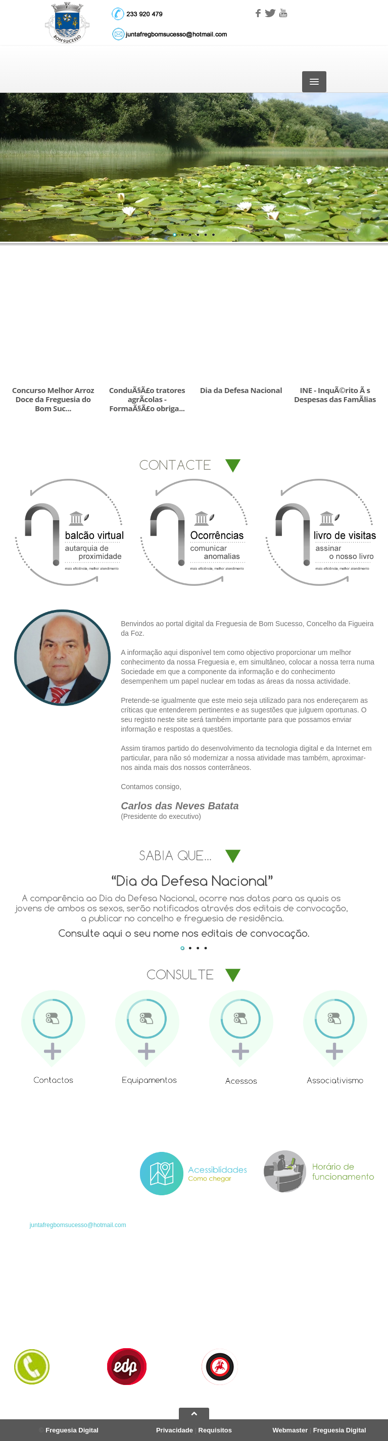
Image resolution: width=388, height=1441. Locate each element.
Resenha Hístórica (130, 1299)
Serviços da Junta (37, 1311)
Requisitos (215, 1430)
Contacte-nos (30, 1337)
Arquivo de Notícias (225, 1299)
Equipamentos (124, 1324)
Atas (299, 1311)
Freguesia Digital (72, 1430)
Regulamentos (312, 1324)
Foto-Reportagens (223, 1311)
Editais (302, 1299)
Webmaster (290, 1430)
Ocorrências (309, 1337)
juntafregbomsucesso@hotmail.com (78, 1225)
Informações (215, 1324)
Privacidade (174, 1430)
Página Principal (34, 1299)
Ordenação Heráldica (133, 1311)
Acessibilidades (126, 1337)
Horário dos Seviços (40, 1324)
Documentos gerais (225, 1337)
